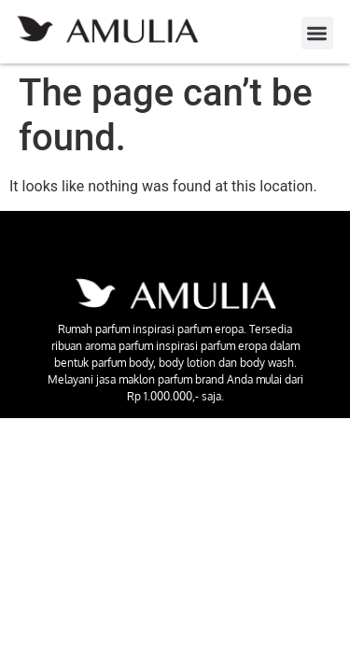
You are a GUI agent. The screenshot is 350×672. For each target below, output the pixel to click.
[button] (317, 33)
